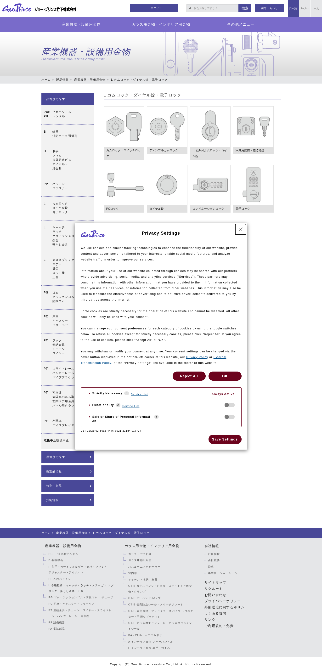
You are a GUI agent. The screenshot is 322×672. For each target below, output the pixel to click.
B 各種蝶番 (56, 560)
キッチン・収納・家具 (143, 579)
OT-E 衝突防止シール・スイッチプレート (155, 604)
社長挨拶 (214, 554)
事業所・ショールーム (222, 573)
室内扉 (132, 573)
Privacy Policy (197, 357)
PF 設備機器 (57, 622)
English (304, 8)
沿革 (211, 566)
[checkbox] (230, 405)
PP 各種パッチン (60, 578)
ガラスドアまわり (140, 554)
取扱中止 (62, 440)
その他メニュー (240, 24)
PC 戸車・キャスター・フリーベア (72, 603)
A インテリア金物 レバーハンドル (150, 641)
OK (225, 376)
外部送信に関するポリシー (226, 607)
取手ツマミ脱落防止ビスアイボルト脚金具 (61, 160)
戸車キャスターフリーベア (60, 321)
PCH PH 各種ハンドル (64, 554)
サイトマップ (215, 582)
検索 (245, 8)
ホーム (46, 79)
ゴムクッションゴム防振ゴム (63, 297)
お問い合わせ (269, 8)
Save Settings (225, 439)
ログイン (156, 8)
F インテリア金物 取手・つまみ (149, 647)
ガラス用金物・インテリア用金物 (161, 24)
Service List (139, 394)
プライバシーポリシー (222, 601)
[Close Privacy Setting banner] (240, 229)
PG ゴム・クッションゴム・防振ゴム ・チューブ (81, 597)
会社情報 (211, 546)
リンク (209, 619)
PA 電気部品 (57, 628)
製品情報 (62, 79)
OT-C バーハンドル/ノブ (144, 598)
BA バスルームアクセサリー (146, 635)
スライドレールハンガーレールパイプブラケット (65, 373)
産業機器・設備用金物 (81, 24)
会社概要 (214, 560)
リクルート (213, 589)
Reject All (189, 376)
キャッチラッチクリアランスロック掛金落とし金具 (66, 236)
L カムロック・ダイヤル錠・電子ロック (142, 95)
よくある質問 (215, 613)
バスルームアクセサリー (144, 566)
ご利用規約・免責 (219, 626)
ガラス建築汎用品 (140, 560)
